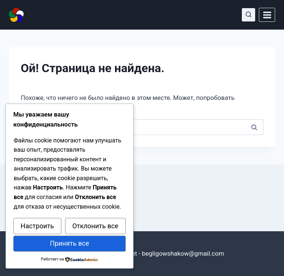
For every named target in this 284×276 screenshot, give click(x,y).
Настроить (37, 226)
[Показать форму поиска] (248, 14)
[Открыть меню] (267, 15)
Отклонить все (95, 226)
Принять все (69, 243)
